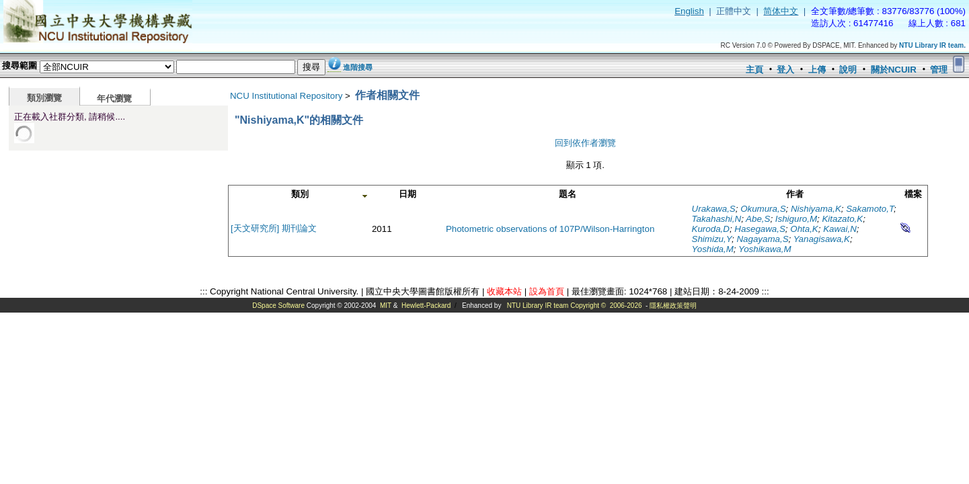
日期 (407, 194)
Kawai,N (840, 229)
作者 (795, 194)
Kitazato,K (842, 219)
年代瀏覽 (114, 98)
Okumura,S (762, 209)
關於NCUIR (894, 70)
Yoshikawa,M (764, 249)
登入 (785, 70)
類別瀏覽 (44, 98)
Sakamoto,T (870, 209)
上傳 (817, 70)
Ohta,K (804, 229)
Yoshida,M (713, 249)
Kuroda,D (711, 229)
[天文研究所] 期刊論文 (274, 228)
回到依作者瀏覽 (585, 143)
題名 (567, 194)
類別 (300, 194)
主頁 (754, 70)
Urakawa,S (714, 209)
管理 (938, 70)
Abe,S (758, 219)
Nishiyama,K (816, 209)
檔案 (913, 194)
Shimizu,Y (712, 239)
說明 (848, 70)
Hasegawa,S (759, 229)
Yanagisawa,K (821, 239)
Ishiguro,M (796, 219)
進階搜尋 (358, 67)
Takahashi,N (717, 219)
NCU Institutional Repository (286, 96)
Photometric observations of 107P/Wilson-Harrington (550, 229)
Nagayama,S (762, 239)
